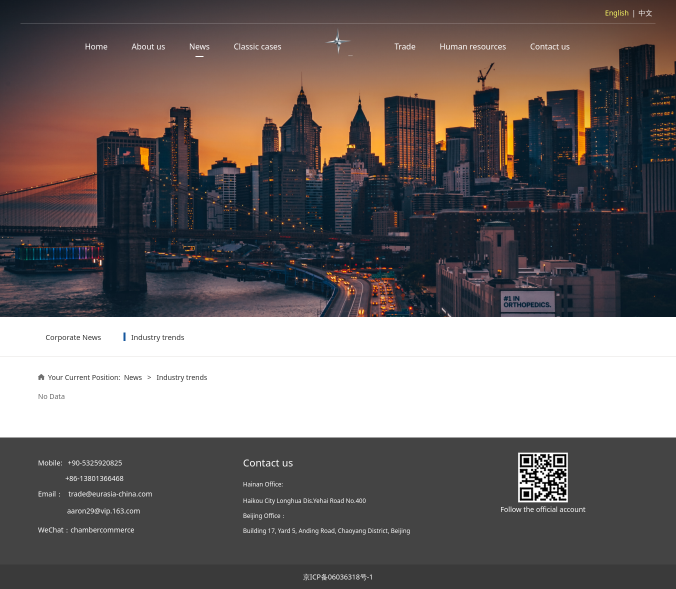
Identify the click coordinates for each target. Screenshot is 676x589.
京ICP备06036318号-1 (338, 577)
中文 (645, 13)
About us (148, 46)
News (199, 46)
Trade (405, 46)
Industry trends (157, 337)
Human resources (473, 46)
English (617, 13)
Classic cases (258, 46)
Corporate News (73, 337)
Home (96, 46)
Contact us (550, 46)
